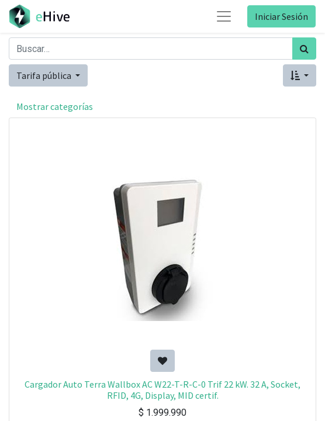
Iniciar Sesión (281, 16)
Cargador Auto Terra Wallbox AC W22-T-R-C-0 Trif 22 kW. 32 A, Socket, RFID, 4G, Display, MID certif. (162, 389)
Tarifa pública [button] (44, 75)
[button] (299, 75)
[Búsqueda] (304, 48)
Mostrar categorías (54, 106)
